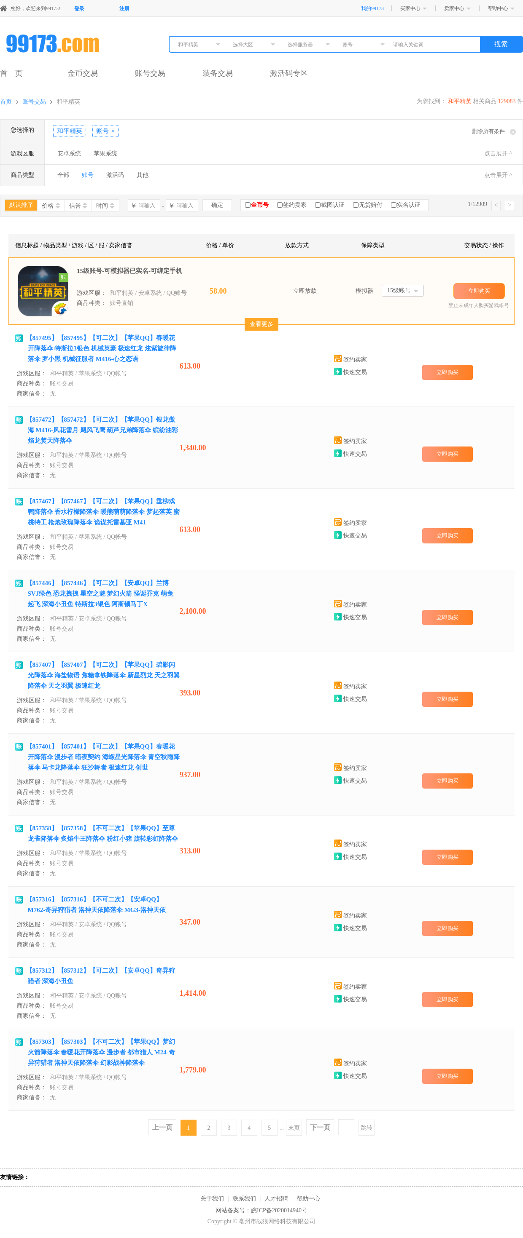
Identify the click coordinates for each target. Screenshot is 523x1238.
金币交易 (82, 73)
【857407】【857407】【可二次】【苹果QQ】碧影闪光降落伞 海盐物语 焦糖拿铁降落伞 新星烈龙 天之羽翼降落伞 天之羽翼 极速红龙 (103, 675)
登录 (79, 9)
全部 (63, 175)
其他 (142, 175)
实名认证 (409, 205)
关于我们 (212, 1198)
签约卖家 (295, 205)
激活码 (115, 175)
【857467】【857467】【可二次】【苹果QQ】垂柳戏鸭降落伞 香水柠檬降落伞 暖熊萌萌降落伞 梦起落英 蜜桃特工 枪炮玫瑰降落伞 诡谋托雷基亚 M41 (103, 512)
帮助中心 (498, 8)
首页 (6, 102)
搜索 (501, 44)
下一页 (320, 1127)
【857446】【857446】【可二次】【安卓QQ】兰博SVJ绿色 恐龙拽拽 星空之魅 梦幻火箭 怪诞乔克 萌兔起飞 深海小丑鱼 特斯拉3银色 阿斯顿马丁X (99, 593)
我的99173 (372, 8)
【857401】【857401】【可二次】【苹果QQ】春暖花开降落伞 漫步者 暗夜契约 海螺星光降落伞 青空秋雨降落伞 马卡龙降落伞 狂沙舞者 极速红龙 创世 (103, 757)
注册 (124, 8)
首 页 (11, 73)
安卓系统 (69, 153)
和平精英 (68, 102)
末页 (294, 1128)
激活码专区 (289, 73)
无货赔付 (371, 205)
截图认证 (333, 205)
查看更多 (261, 324)
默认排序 (21, 205)
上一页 (162, 1127)
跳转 (366, 1128)
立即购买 (479, 291)
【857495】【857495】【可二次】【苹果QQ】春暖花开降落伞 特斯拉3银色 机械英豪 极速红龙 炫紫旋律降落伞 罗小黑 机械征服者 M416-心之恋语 (101, 348)
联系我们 (244, 1198)
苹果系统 (105, 153)
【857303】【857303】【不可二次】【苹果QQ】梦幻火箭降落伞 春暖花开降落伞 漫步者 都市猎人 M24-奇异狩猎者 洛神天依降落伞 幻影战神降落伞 (100, 1052)
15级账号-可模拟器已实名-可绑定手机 (129, 270)
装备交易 (217, 73)
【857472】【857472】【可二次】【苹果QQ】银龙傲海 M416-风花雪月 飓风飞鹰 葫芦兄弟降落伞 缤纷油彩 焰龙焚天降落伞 (102, 430)
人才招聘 (276, 1198)
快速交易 (350, 372)
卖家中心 (454, 8)
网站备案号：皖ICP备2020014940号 (261, 1210)
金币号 (260, 205)
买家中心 (410, 8)
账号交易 (150, 73)
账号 (88, 175)
